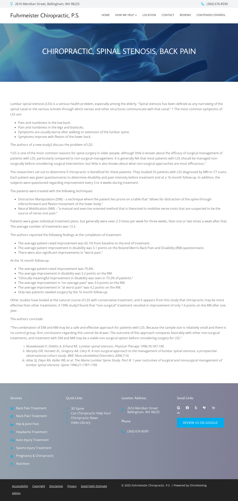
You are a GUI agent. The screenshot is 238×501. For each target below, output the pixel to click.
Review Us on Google (200, 423)
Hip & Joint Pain (27, 424)
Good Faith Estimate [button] (94, 486)
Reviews (185, 15)
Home (106, 15)
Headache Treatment (31, 432)
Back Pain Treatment (31, 408)
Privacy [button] (72, 486)
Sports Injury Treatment (33, 448)
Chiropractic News (84, 418)
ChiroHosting (198, 485)
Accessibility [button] (20, 486)
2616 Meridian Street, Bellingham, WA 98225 (45, 4)
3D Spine (77, 408)
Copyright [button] (38, 486)
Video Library (80, 422)
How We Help (124, 15)
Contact (168, 15)
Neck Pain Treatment (31, 416)
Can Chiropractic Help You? (91, 413)
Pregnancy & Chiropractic (35, 456)
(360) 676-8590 (214, 4)
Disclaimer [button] (56, 486)
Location (149, 15)
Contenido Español (211, 15)
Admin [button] (16, 493)
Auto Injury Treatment (32, 440)
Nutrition (23, 464)
